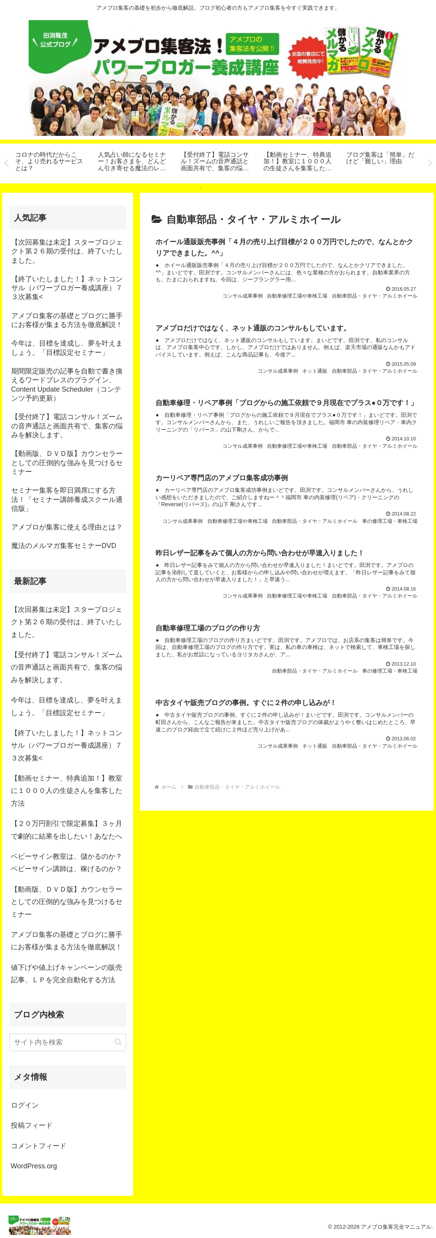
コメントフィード (39, 1146)
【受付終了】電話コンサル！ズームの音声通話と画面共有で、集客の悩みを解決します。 (66, 667)
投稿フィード (32, 1125)
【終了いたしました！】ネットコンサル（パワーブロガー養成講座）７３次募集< (66, 745)
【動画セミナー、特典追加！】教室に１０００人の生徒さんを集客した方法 (66, 790)
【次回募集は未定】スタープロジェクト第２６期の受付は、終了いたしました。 (66, 622)
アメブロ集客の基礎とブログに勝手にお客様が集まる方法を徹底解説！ (66, 941)
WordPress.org (34, 1166)
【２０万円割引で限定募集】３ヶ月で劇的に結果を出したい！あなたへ (66, 830)
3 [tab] (224, 188)
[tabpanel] (52, 162)
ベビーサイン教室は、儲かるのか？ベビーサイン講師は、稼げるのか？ (66, 863)
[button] (118, 1042)
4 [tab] (235, 188)
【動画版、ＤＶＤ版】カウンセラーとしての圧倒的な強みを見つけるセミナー (66, 901)
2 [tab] (212, 188)
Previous (6, 163)
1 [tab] (201, 188)
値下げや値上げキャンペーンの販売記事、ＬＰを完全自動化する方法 (66, 974)
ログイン (25, 1105)
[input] (67, 1042)
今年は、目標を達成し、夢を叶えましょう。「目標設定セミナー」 (66, 706)
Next (430, 163)
